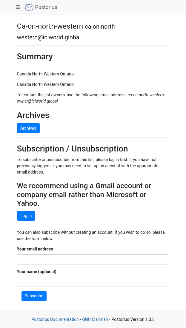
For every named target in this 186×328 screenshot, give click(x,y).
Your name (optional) (36, 271)
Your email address (35, 249)
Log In (26, 215)
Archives (28, 128)
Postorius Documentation (55, 319)
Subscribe (34, 295)
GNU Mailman (95, 319)
